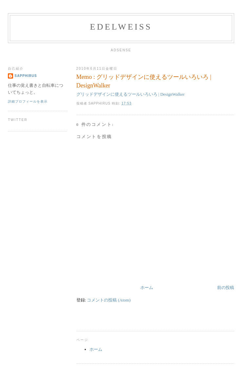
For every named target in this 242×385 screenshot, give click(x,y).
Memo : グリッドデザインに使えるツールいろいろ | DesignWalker (144, 81)
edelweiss (121, 27)
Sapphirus (25, 76)
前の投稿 (225, 287)
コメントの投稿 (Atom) (109, 300)
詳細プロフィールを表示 (28, 101)
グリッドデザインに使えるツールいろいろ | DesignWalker (130, 94)
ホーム (146, 287)
